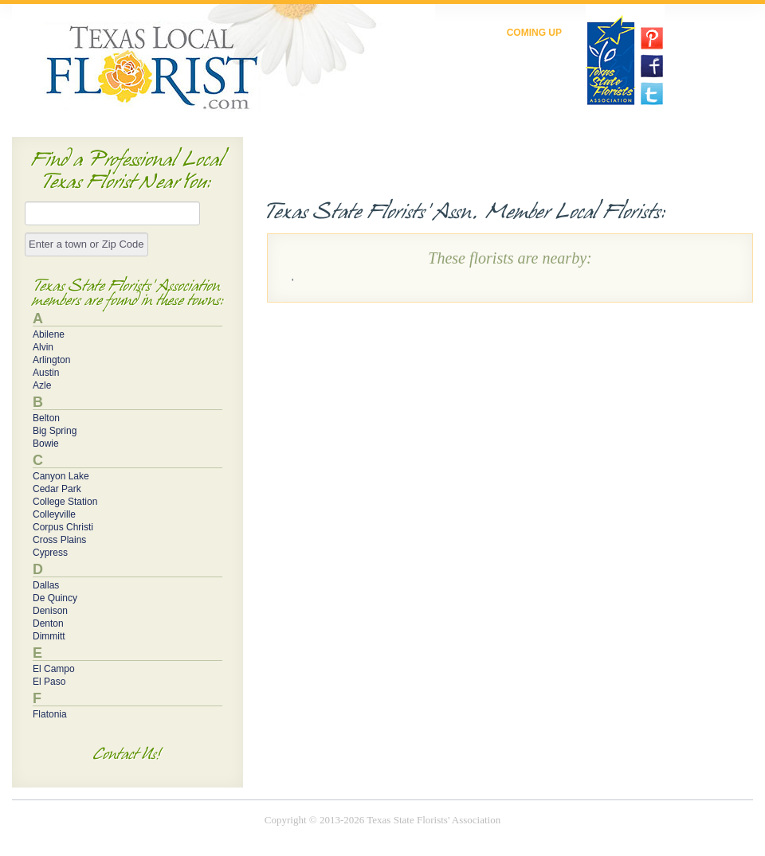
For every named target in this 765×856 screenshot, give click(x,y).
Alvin (43, 347)
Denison (50, 610)
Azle (42, 385)
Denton (48, 623)
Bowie (46, 443)
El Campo (54, 668)
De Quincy (55, 598)
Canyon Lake (61, 476)
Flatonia (50, 714)
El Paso (49, 681)
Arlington (51, 359)
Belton (46, 418)
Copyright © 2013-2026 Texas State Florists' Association (382, 820)
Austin (46, 372)
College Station (65, 501)
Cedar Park (57, 488)
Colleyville (54, 514)
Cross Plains (59, 539)
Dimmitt (49, 636)
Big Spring (54, 430)
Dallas (46, 585)
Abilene (49, 334)
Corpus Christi (63, 527)
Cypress (50, 552)
